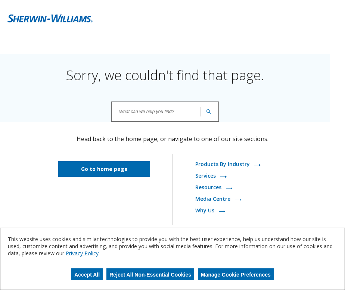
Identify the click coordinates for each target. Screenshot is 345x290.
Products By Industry (223, 164)
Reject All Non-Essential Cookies (150, 275)
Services (206, 176)
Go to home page (104, 168)
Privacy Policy (82, 253)
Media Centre (213, 199)
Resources (209, 187)
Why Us (205, 211)
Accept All (87, 275)
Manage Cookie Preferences (236, 275)
